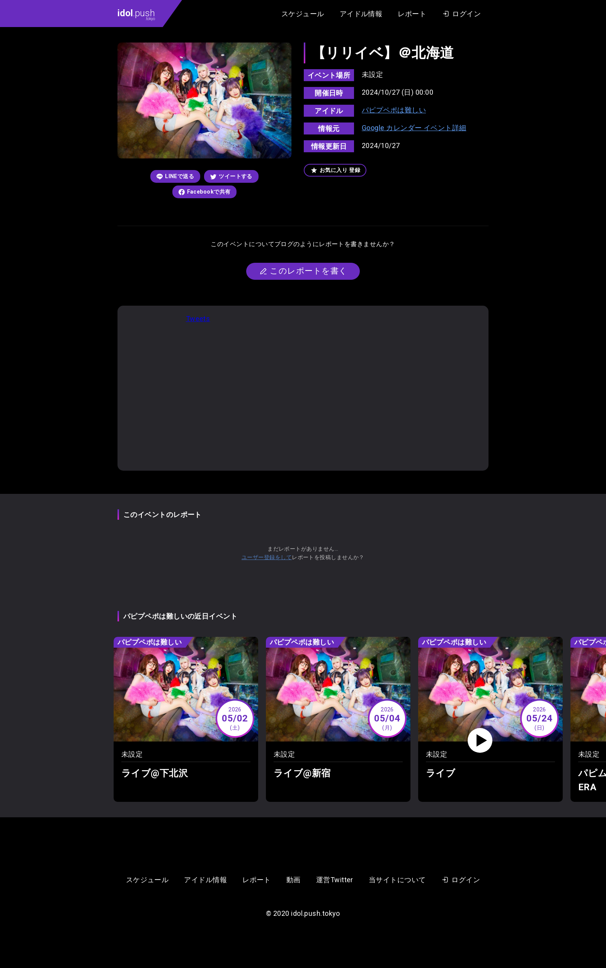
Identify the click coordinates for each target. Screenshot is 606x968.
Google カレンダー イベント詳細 (414, 128)
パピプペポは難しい (394, 110)
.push (136, 14)
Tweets (198, 319)
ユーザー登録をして (267, 557)
